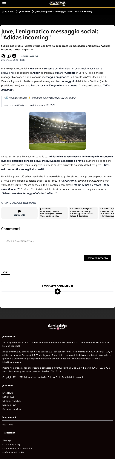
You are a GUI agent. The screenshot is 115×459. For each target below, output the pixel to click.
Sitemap (6, 440)
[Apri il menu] (4, 3)
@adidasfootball (18, 97)
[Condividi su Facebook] (9, 56)
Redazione (7, 424)
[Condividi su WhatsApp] (3, 56)
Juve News (8, 11)
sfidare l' (65, 72)
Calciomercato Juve (11, 400)
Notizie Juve (8, 396)
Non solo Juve (9, 404)
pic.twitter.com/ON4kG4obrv (59, 97)
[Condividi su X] (14, 56)
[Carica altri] (58, 291)
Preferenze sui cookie (13, 452)
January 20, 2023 (45, 105)
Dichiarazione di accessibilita (17, 448)
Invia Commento (98, 258)
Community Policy (11, 444)
